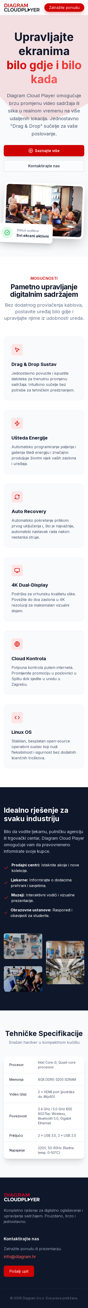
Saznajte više (44, 150)
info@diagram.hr (20, 1256)
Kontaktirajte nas (44, 166)
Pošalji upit (18, 1271)
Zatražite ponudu (64, 7)
